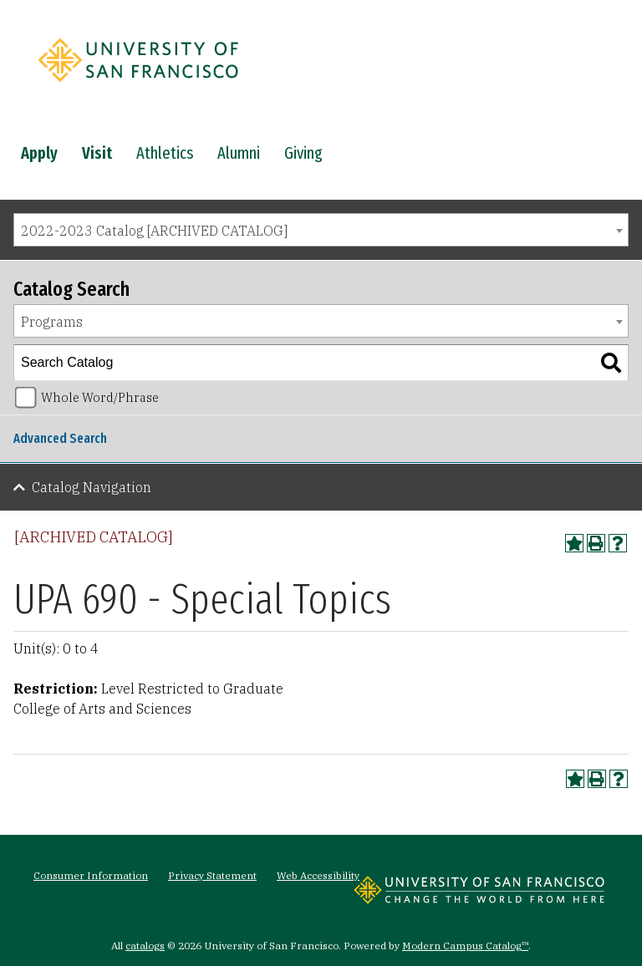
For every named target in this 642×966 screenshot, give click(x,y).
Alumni (238, 153)
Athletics (164, 153)
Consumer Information (90, 875)
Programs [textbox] (52, 321)
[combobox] (321, 230)
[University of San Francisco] (138, 86)
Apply (39, 153)
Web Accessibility (318, 875)
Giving (303, 153)
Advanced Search (60, 438)
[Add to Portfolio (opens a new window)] (574, 543)
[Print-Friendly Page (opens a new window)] (596, 543)
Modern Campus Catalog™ (465, 945)
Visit (97, 153)
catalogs (145, 945)
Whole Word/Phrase (100, 397)
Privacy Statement (212, 875)
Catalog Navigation (91, 487)
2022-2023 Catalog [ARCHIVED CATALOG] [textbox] (154, 230)
